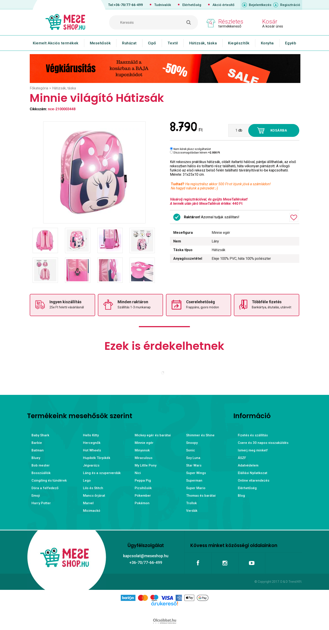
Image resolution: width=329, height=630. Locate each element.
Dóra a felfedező (45, 488)
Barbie (37, 443)
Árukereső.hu (164, 610)
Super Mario (195, 488)
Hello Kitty (91, 435)
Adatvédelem (248, 465)
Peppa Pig (143, 480)
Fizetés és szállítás (253, 435)
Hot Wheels (92, 450)
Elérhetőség (191, 5)
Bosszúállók (41, 473)
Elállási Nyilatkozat (252, 473)
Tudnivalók (162, 5)
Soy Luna (193, 458)
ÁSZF (242, 458)
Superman (194, 480)
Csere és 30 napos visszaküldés (263, 443)
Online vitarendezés (253, 480)
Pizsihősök (143, 488)
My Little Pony (145, 465)
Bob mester (41, 465)
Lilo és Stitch (93, 488)
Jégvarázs (91, 465)
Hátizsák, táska (203, 43)
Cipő (152, 43)
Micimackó (91, 511)
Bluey (36, 458)
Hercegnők (91, 443)
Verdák (191, 511)
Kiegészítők (239, 43)
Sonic (190, 450)
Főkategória (39, 88)
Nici (138, 473)
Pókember (143, 496)
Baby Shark (40, 435)
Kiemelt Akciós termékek (56, 43)
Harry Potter (41, 503)
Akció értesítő (223, 5)
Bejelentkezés (260, 5)
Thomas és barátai (201, 496)
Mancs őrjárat (94, 496)
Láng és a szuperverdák (102, 473)
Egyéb (290, 43)
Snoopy (192, 443)
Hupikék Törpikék (96, 458)
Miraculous (143, 458)
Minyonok (142, 450)
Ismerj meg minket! (253, 450)
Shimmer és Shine (200, 435)
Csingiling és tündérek (49, 480)
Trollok (191, 503)
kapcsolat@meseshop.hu (145, 555)
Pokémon (142, 503)
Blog (241, 496)
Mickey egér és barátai (153, 435)
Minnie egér (144, 443)
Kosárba (278, 130)
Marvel (88, 503)
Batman (38, 450)
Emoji (36, 496)
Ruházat (129, 43)
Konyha (267, 43)
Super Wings (196, 473)
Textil (172, 43)
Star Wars (193, 465)
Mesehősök (100, 43)
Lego (87, 480)
